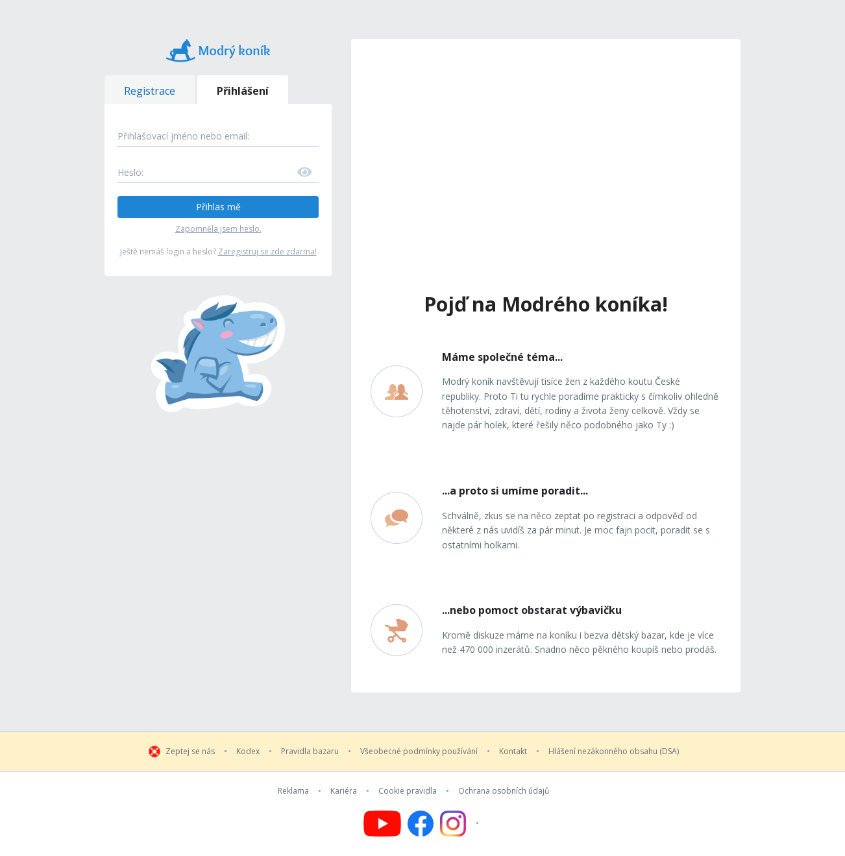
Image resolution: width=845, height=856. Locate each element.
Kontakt (513, 751)
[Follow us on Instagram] (461, 824)
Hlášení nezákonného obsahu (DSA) (613, 751)
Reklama (293, 791)
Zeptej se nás (190, 751)
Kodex (248, 751)
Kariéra (343, 791)
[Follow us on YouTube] (382, 824)
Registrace (149, 91)
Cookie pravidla (407, 791)
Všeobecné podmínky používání (419, 751)
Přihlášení (243, 91)
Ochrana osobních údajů (503, 791)
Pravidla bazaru (310, 751)
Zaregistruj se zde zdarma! (267, 251)
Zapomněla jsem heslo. (218, 228)
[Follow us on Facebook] (421, 824)
